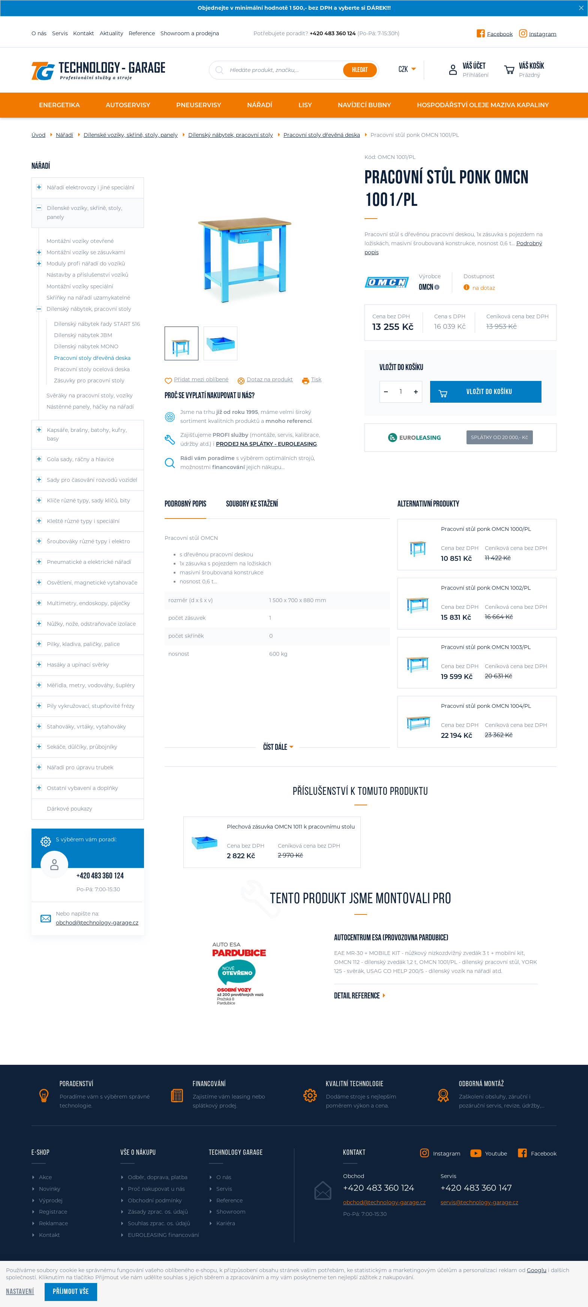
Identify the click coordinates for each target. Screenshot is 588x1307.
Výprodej (51, 1200)
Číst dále (275, 747)
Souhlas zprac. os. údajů (159, 1223)
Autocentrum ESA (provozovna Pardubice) (391, 938)
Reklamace (53, 1223)
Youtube (496, 1153)
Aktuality (111, 33)
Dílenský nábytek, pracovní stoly (230, 135)
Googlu (536, 1270)
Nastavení (20, 1292)
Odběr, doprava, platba (158, 1177)
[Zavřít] (581, 7)
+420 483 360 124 (100, 876)
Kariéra (225, 1223)
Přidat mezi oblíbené (201, 380)
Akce (45, 1177)
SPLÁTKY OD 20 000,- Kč (499, 437)
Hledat (360, 70)
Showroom (231, 1211)
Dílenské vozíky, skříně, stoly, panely (131, 135)
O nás (39, 33)
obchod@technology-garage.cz (97, 922)
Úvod (38, 135)
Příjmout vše (71, 1292)
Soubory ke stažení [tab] (252, 504)
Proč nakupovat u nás (156, 1189)
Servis (60, 33)
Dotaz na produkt (270, 380)
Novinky (49, 1189)
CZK (404, 70)
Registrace (53, 1211)
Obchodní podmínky (155, 1200)
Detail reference (357, 996)
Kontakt (83, 33)
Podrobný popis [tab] (185, 504)
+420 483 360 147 (476, 1188)
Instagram (542, 33)
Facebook (500, 33)
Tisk (316, 380)
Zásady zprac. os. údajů (158, 1211)
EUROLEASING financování (163, 1235)
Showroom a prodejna (189, 33)
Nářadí (64, 135)
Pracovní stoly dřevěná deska (322, 135)
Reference (142, 33)
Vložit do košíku (478, 393)
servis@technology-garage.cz (479, 1203)
